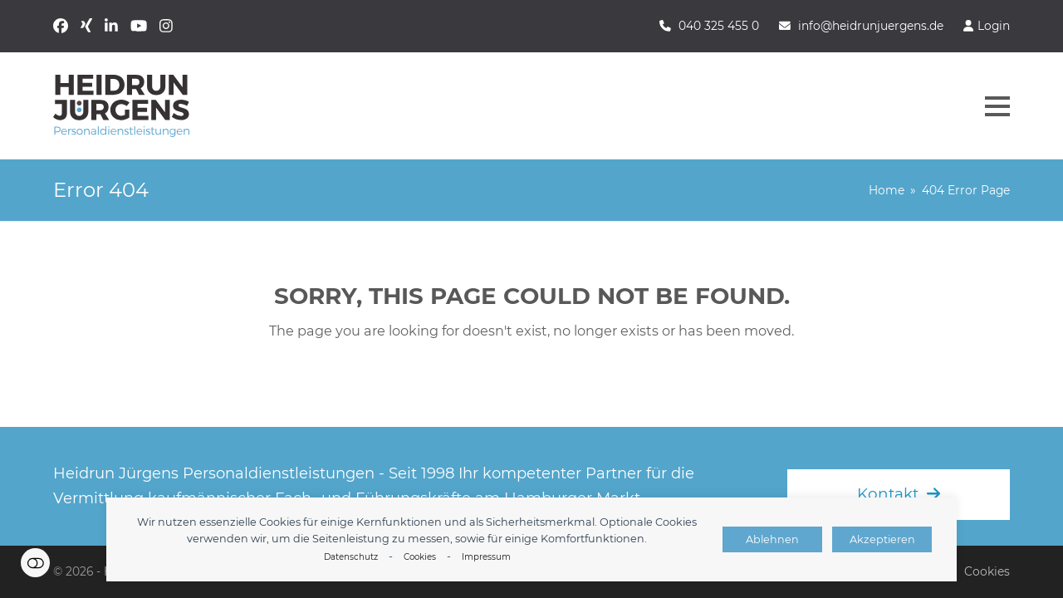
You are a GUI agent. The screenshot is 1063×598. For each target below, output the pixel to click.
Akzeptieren (882, 539)
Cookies (420, 556)
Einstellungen (35, 562)
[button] (997, 106)
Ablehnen (772, 539)
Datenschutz (351, 556)
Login (993, 25)
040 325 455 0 (718, 25)
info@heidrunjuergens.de (870, 25)
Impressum (486, 556)
